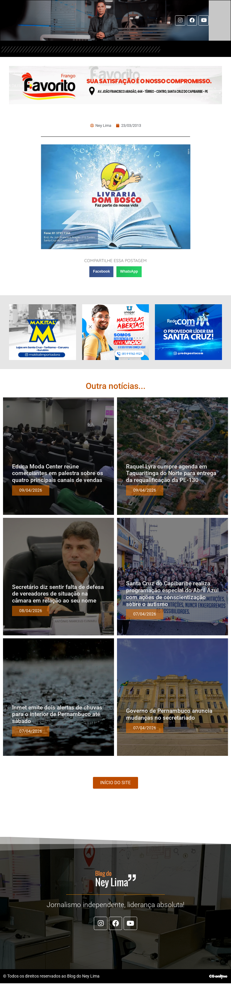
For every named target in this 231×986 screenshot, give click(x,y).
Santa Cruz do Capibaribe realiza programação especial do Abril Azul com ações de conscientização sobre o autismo (172, 594)
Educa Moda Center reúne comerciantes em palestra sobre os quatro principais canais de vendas (57, 474)
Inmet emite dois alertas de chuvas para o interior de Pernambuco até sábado (57, 715)
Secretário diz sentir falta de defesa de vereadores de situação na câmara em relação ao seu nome (58, 594)
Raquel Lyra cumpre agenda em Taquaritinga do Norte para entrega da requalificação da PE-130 (171, 474)
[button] (101, 272)
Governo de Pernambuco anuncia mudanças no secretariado (169, 715)
